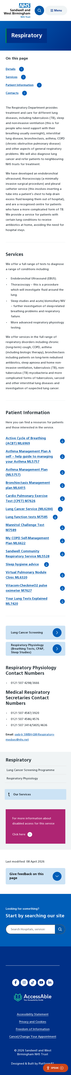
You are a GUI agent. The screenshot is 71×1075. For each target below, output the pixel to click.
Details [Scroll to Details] (11, 69)
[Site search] (30, 929)
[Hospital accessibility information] (32, 997)
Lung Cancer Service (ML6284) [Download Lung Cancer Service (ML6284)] (34, 509)
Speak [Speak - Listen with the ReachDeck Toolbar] (54, 1068)
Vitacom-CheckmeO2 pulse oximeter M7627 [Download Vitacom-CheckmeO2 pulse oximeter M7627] (26, 588)
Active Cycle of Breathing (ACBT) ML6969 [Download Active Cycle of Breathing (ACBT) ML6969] (26, 441)
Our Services (19, 794)
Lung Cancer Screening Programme (31, 770)
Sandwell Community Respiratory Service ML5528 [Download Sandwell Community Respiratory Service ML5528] (33, 554)
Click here (18, 834)
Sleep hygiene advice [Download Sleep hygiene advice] (27, 564)
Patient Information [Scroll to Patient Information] (20, 85)
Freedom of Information (33, 1029)
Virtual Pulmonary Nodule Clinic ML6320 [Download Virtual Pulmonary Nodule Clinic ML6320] (26, 575)
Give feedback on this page (26, 876)
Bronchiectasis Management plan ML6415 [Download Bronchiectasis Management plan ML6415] (28, 486)
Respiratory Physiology (22, 778)
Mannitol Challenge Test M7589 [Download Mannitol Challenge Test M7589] (25, 528)
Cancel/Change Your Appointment (32, 1036)
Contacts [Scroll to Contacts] (12, 93)
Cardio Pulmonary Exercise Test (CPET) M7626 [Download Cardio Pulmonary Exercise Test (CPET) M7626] (27, 499)
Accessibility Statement (32, 1014)
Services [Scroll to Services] (11, 77)
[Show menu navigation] (56, 10)
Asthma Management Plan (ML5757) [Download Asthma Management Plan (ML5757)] (27, 472)
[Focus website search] (39, 10)
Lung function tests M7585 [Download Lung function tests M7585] (32, 517)
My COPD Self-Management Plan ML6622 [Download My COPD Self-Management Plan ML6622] (27, 541)
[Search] (60, 929)
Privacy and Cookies (32, 1021)
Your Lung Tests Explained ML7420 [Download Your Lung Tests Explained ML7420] (26, 601)
